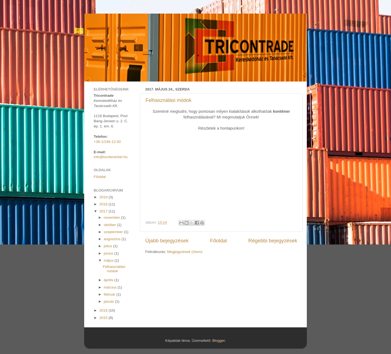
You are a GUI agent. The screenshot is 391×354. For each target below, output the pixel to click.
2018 (104, 204)
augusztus (112, 239)
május (109, 260)
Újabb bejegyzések (167, 240)
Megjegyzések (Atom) (185, 252)
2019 (104, 197)
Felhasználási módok (168, 100)
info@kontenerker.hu (111, 157)
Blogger (218, 341)
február (110, 294)
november (112, 217)
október (110, 225)
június (109, 253)
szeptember (114, 232)
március (111, 287)
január (109, 301)
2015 (104, 318)
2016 (104, 310)
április (109, 280)
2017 (104, 211)
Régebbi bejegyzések (272, 240)
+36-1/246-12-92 (107, 142)
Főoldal (218, 240)
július (108, 246)
